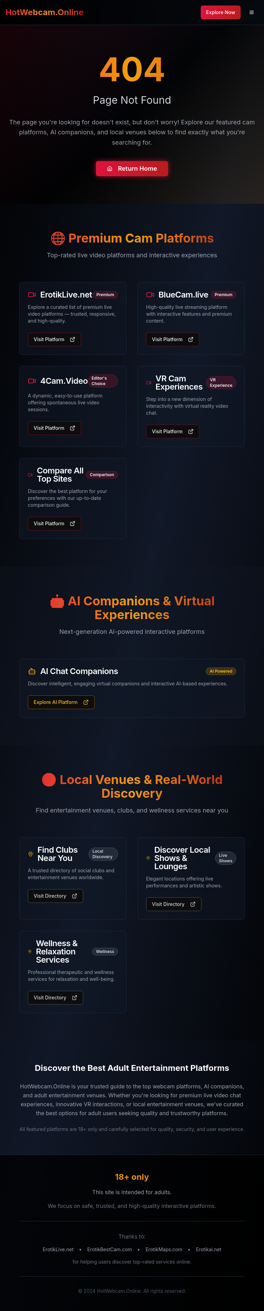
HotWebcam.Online (45, 12)
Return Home (132, 169)
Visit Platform (54, 339)
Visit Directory (55, 896)
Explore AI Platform (61, 702)
